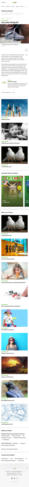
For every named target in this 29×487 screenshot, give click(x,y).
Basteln (13, 6)
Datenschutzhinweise (11, 473)
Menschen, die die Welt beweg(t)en (9, 449)
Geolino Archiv (4, 458)
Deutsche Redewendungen (6, 92)
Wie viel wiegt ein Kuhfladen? (8, 445)
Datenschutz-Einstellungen (12, 474)
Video (26, 6)
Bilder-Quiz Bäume (16, 435)
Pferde (13, 92)
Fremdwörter (15, 443)
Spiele (22, 6)
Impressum (8, 471)
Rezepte (17, 6)
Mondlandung (6, 439)
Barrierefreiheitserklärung (17, 471)
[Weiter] (27, 6)
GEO (11, 458)
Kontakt (20, 474)
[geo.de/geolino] (14, 2)
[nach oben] (27, 468)
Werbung (19, 473)
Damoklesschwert (5, 435)
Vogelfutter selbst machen (20, 437)
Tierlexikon (8, 6)
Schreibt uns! (21, 460)
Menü (3, 2)
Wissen (2, 6)
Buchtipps (22, 443)
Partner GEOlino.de (19, 458)
